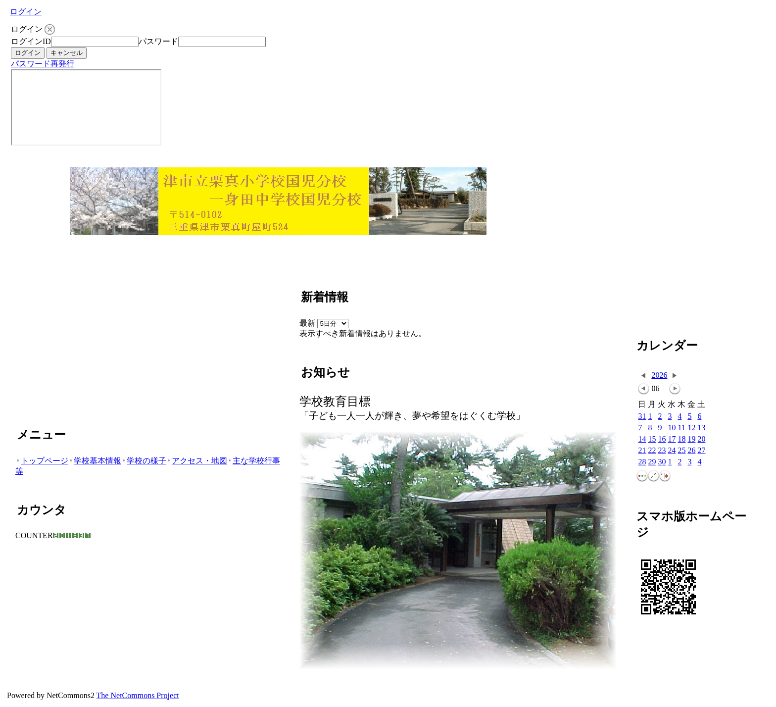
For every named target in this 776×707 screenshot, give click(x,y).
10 (672, 428)
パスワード (158, 41)
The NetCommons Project (138, 695)
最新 (323, 323)
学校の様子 (143, 460)
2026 (659, 375)
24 (672, 450)
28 (642, 462)
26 (691, 450)
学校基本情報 (94, 460)
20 (701, 439)
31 (642, 416)
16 (662, 439)
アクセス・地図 (196, 460)
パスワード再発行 (42, 63)
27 (701, 450)
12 (691, 428)
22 (652, 450)
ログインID (31, 41)
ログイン (26, 11)
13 (701, 428)
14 (642, 439)
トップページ (41, 460)
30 (662, 462)
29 (652, 462)
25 (681, 450)
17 (672, 439)
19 (691, 439)
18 (681, 439)
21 (642, 450)
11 (681, 428)
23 (662, 450)
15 (652, 439)
